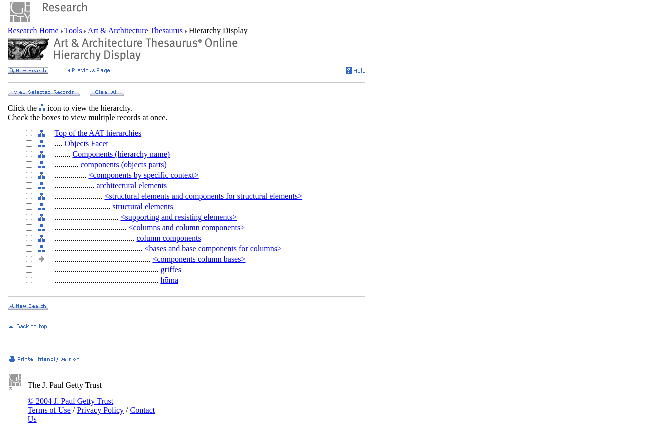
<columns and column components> (186, 227)
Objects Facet (86, 143)
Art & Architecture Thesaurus (135, 30)
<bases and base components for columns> (212, 248)
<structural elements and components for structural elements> (203, 196)
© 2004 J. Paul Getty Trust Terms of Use (70, 405)
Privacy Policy (100, 410)
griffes (170, 269)
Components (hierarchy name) (121, 154)
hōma (169, 280)
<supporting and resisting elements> (178, 217)
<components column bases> (198, 259)
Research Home (34, 30)
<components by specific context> (143, 175)
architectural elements (131, 185)
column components (168, 238)
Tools (73, 30)
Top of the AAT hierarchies (97, 133)
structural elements (142, 206)
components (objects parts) (123, 164)
